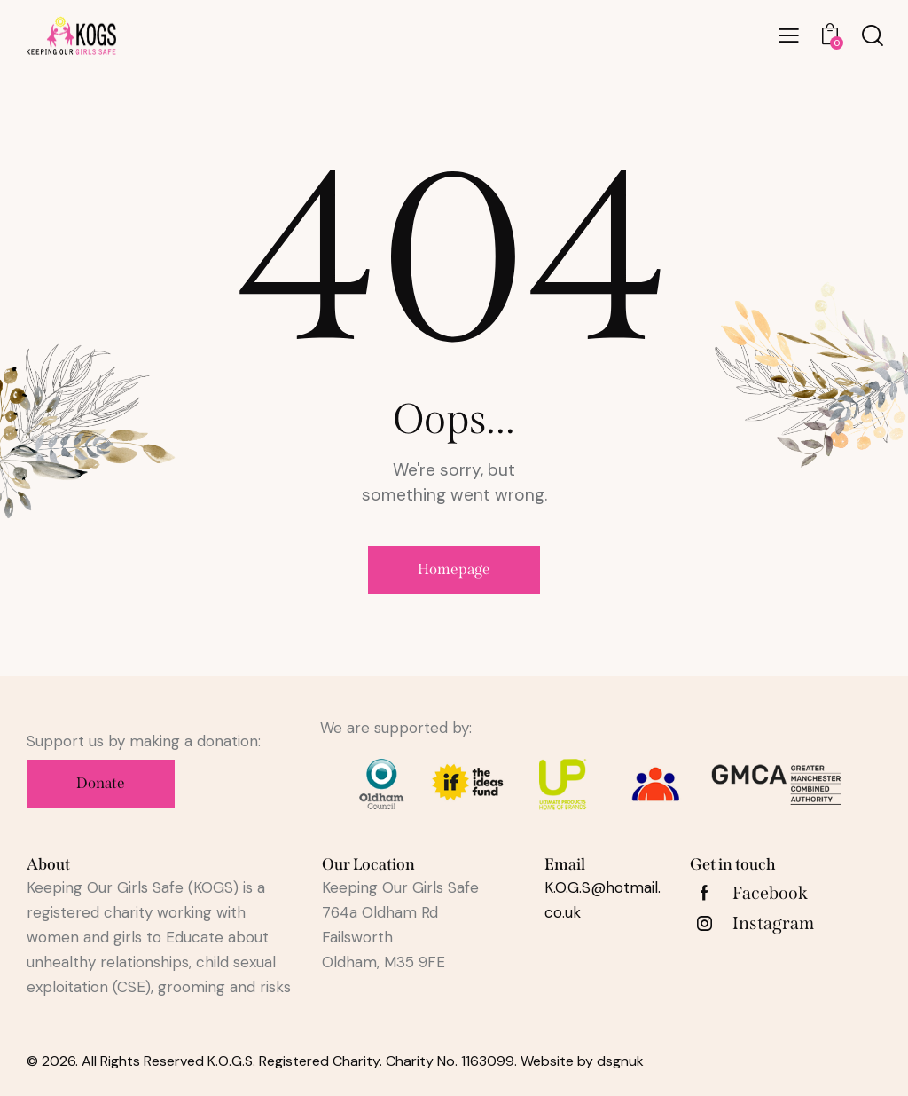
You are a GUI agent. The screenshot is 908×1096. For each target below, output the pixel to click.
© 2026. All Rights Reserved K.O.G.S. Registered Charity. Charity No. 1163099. (274, 1061)
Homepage (454, 569)
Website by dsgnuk (582, 1061)
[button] (789, 35)
